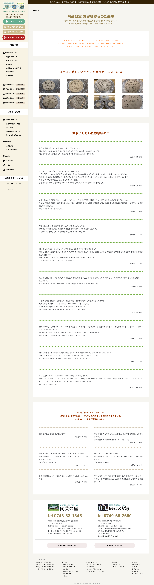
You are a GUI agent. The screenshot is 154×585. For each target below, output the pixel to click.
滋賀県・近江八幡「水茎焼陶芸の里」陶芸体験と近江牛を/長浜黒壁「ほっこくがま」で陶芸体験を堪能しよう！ (91, 2)
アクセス (7, 165)
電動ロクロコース (11, 57)
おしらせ (7, 156)
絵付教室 (9, 64)
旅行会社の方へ (10, 93)
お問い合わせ (9, 169)
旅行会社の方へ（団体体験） (45, 564)
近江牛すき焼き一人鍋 (13, 124)
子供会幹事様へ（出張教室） (45, 569)
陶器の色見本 (10, 72)
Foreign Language (14, 37)
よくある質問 (9, 160)
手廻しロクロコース (12, 61)
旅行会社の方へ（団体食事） (45, 567)
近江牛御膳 (9, 127)
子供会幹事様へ (10, 102)
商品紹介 (8, 141)
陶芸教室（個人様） (11, 52)
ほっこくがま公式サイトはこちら (108, 536)
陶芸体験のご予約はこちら (67, 545)
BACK (36, 11)
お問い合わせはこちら (114, 545)
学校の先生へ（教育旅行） (44, 562)
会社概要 (135, 571)
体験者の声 (9, 75)
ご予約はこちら (14, 21)
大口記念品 (9, 146)
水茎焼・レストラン (11, 119)
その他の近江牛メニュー (13, 131)
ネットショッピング (12, 150)
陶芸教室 (65, 562)
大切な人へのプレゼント (13, 68)
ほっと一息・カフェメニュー (14, 135)
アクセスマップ (66, 533)
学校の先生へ (9, 84)
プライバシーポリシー (138, 574)
